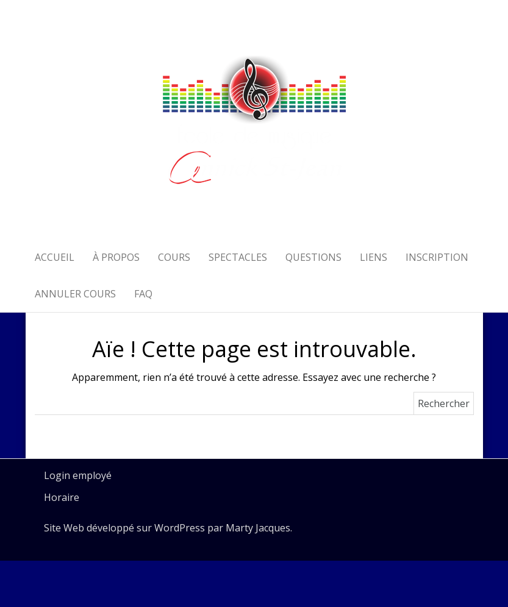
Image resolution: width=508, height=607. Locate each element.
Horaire (61, 497)
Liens (373, 257)
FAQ (143, 293)
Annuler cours (75, 293)
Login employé (78, 475)
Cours (174, 257)
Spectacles (238, 257)
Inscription (437, 257)
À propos (116, 257)
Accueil (54, 257)
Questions (313, 257)
